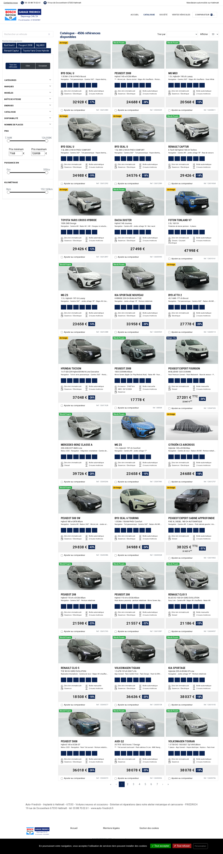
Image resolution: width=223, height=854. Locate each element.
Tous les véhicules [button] (13, 66)
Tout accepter (160, 846)
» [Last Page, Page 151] (168, 784)
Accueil (135, 15)
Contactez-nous (11, 3)
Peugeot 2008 (25, 45)
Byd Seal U (9, 45)
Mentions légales (111, 828)
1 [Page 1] (121, 784)
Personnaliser (200, 846)
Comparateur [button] (203, 15)
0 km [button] (28, 66)
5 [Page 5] (145, 784)
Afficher (204, 34)
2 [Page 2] (127, 784)
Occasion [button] (43, 66)
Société (163, 15)
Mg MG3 (40, 45)
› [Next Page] (162, 784)
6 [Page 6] (151, 784)
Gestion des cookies (149, 828)
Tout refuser (182, 846)
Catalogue (149, 15)
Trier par (161, 34)
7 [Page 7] (157, 784)
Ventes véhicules (181, 15)
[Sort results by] (182, 34)
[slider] (8, 140)
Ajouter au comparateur (74, 110)
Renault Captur (11, 50)
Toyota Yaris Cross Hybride (36, 50)
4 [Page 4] (139, 784)
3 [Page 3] (133, 784)
